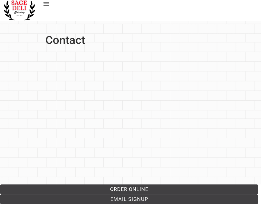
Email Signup (129, 199)
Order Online (129, 189)
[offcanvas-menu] (45, 4)
